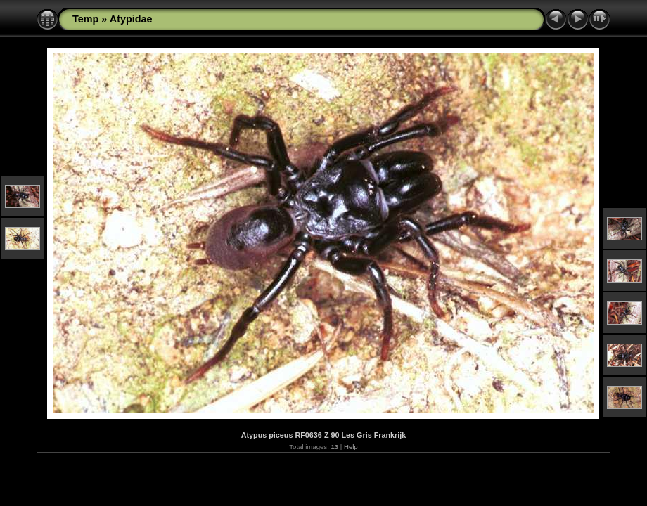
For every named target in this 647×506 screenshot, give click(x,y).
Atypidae (131, 19)
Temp (85, 19)
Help (351, 446)
